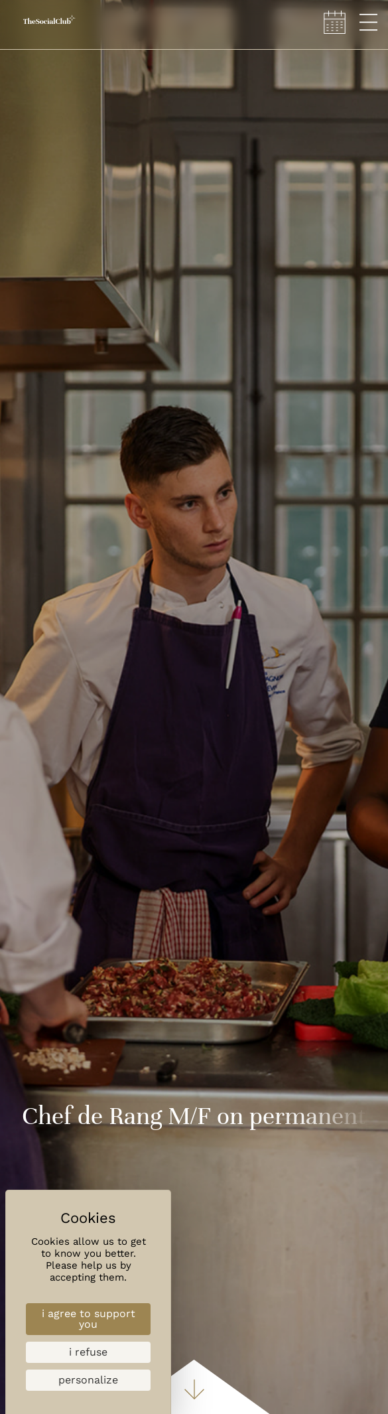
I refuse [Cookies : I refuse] (88, 1352)
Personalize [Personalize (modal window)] (88, 1380)
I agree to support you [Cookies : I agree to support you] (88, 1318)
